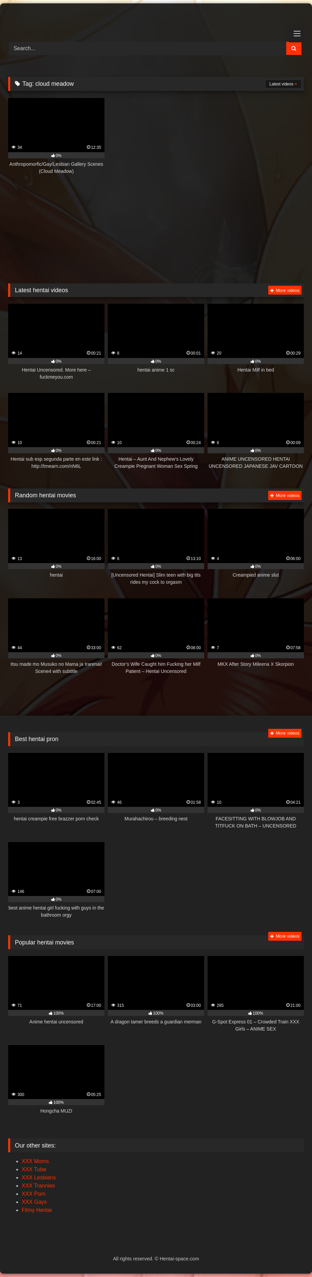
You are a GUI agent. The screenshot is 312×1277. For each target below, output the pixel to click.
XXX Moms (35, 1161)
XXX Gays (34, 1202)
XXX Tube (34, 1169)
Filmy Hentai (37, 1210)
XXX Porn (33, 1194)
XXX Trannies (38, 1186)
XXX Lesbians (39, 1177)
